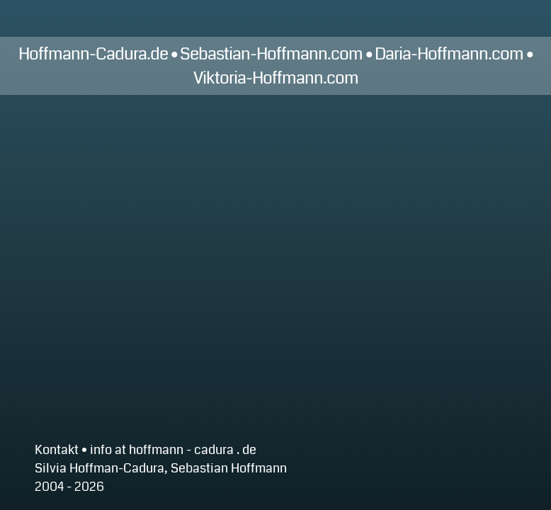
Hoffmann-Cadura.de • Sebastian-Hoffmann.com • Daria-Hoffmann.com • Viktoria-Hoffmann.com (275, 66)
